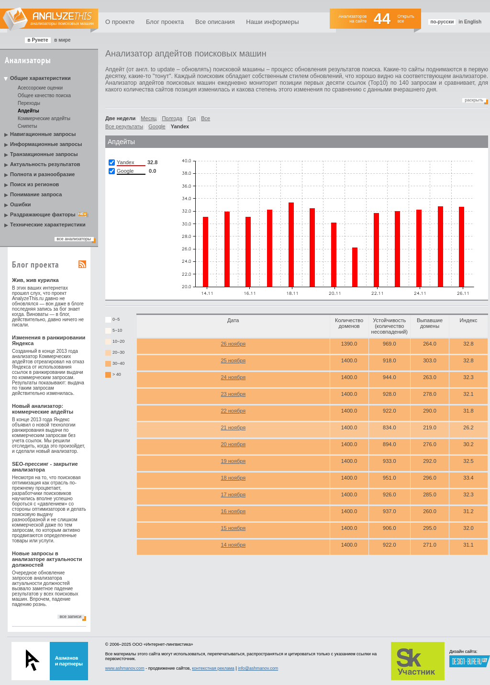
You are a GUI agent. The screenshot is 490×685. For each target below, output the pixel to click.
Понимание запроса (36, 194)
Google (156, 126)
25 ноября (233, 360)
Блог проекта (165, 21)
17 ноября (233, 494)
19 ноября (233, 461)
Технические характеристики (48, 224)
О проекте (119, 21)
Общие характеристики (40, 78)
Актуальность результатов (45, 164)
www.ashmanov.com (125, 668)
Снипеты (27, 126)
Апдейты (28, 110)
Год (192, 118)
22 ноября (233, 411)
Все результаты (124, 126)
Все (205, 118)
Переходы (29, 103)
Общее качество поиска (44, 95)
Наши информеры (272, 21)
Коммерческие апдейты (44, 118)
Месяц (148, 118)
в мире (62, 40)
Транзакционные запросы (44, 154)
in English (469, 21)
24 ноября (233, 377)
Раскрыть (474, 100)
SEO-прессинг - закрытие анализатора (45, 466)
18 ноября (233, 478)
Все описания (215, 21)
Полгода (172, 118)
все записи (70, 616)
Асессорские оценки (40, 87)
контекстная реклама (213, 668)
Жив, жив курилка (35, 280)
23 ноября (233, 394)
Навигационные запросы (43, 134)
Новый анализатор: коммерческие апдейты (42, 409)
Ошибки (20, 204)
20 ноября (233, 444)
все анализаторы (74, 238)
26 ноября (233, 344)
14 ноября (233, 545)
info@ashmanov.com (258, 668)
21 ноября (233, 427)
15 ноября (233, 528)
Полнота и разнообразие (42, 174)
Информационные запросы (46, 144)
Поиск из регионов (34, 184)
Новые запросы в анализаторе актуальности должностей (47, 559)
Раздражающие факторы (43, 214)
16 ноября (233, 511)
